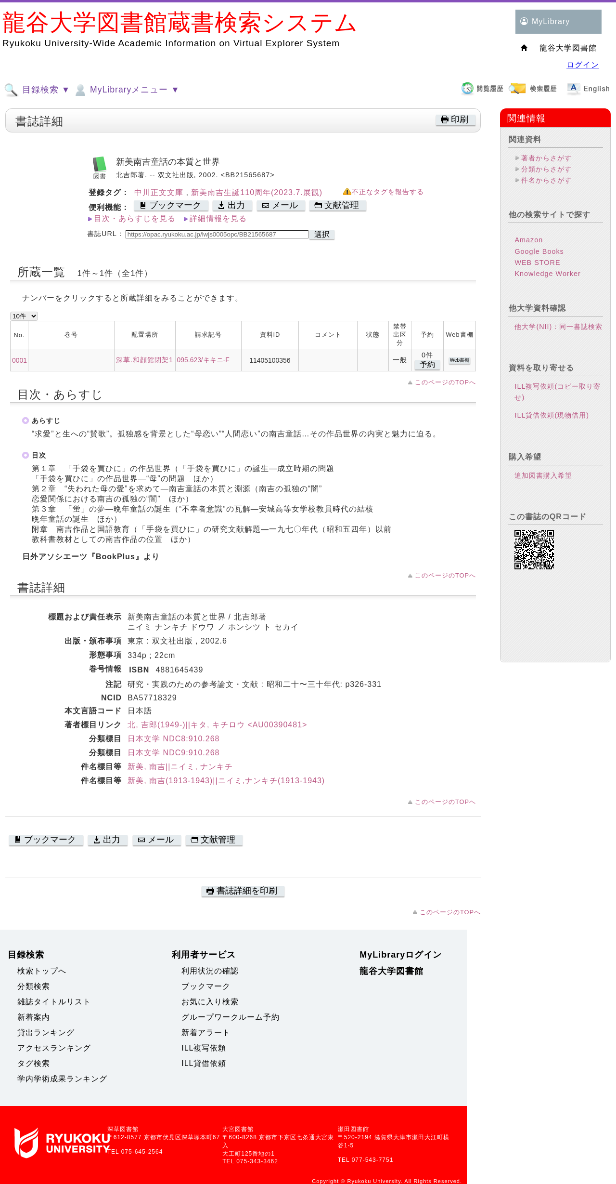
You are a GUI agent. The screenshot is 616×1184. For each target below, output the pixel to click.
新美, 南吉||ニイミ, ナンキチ (180, 767)
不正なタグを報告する (388, 192)
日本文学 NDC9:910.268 (173, 753)
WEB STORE (537, 262)
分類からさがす (546, 169)
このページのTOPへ (445, 382)
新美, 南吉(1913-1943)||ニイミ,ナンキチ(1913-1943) (226, 780)
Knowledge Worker (547, 273)
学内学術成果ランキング (62, 1079)
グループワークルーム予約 (230, 1017)
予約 (427, 364)
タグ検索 (33, 1063)
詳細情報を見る (218, 218)
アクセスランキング (54, 1048)
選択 (322, 234)
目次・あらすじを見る (135, 218)
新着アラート (206, 1032)
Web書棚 (459, 360)
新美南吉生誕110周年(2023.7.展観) (256, 192)
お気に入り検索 (210, 1002)
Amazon (528, 240)
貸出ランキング (46, 1032)
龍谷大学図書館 (391, 971)
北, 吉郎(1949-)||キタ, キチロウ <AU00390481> (217, 725)
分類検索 (33, 986)
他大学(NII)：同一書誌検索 (558, 326)
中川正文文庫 (160, 192)
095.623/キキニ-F (203, 360)
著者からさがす (546, 158)
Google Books (539, 251)
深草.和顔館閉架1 (144, 360)
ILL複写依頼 (203, 1048)
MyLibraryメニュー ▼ (126, 90)
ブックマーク (206, 986)
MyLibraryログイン (400, 955)
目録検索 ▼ (37, 90)
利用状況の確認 (210, 971)
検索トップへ (41, 971)
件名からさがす (546, 180)
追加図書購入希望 (543, 475)
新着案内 (33, 1017)
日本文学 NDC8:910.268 (173, 739)
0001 (19, 360)
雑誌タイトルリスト (54, 1002)
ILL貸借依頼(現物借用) (551, 415)
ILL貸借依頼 (203, 1063)
